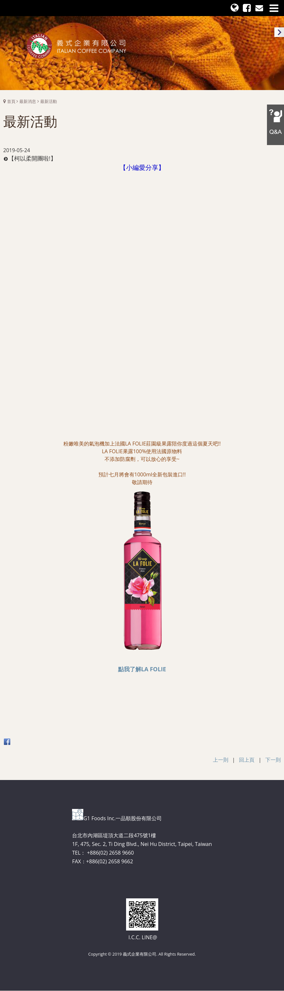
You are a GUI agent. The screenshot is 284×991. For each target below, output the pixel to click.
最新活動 (48, 101)
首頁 (11, 101)
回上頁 (246, 759)
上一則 (220, 759)
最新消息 (27, 101)
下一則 (273, 759)
